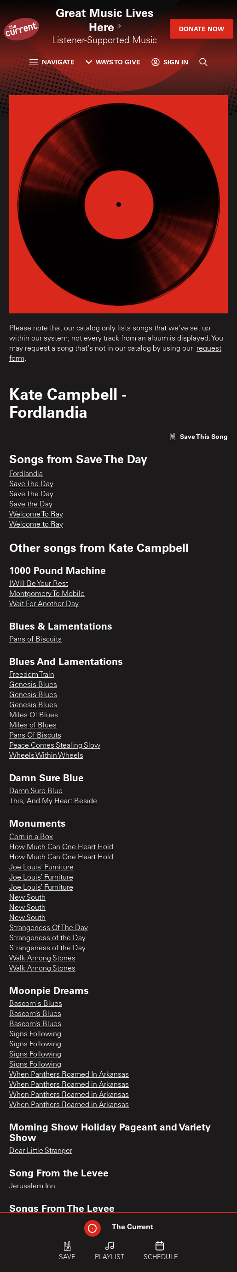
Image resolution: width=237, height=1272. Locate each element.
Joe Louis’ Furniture (41, 877)
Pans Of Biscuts (35, 735)
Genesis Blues (33, 685)
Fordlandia (26, 474)
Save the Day (30, 504)
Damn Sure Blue (36, 791)
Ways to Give (113, 61)
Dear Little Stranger (40, 1151)
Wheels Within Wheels (46, 756)
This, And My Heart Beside (53, 801)
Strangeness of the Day (47, 938)
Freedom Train (31, 675)
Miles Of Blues (33, 715)
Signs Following (35, 1034)
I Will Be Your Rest (38, 584)
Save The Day (31, 484)
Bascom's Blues (35, 1004)
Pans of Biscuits (35, 639)
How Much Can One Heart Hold (61, 847)
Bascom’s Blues (35, 1014)
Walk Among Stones (42, 958)
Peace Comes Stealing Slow (54, 746)
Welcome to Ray (36, 524)
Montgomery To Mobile (47, 594)
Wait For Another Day (44, 604)
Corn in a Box (31, 837)
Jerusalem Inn (32, 1186)
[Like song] (198, 436)
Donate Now (201, 28)
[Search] (203, 62)
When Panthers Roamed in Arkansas (69, 1085)
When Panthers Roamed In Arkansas (69, 1075)
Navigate (52, 61)
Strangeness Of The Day (48, 928)
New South (27, 898)
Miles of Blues (33, 725)
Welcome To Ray (36, 514)
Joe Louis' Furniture (41, 867)
